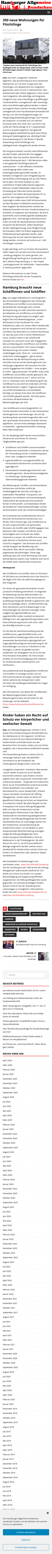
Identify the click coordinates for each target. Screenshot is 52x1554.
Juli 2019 (6, 1431)
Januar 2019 (8, 1459)
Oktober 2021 (9, 1307)
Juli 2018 (6, 1486)
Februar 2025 (9, 1124)
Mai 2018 (7, 1495)
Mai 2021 (7, 1330)
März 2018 (7, 1505)
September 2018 (10, 1477)
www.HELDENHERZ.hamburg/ (35, 864)
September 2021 (10, 1312)
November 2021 (10, 1303)
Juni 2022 (7, 1271)
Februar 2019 (9, 1454)
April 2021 (7, 1335)
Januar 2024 (8, 1184)
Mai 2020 (7, 1385)
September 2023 (10, 1202)
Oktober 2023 (9, 1198)
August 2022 (8, 1262)
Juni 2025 (7, 1106)
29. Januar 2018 (11, 30)
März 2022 (7, 1285)
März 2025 (7, 1120)
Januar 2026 (8, 1074)
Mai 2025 (7, 1111)
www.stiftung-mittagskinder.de (32, 892)
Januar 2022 (8, 1294)
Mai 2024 (7, 1165)
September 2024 (10, 1147)
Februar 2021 (9, 1344)
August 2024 (8, 1152)
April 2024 (7, 1170)
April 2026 (7, 1060)
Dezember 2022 (10, 1243)
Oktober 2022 (9, 1253)
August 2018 (8, 1482)
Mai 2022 (7, 1276)
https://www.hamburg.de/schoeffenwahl (22, 704)
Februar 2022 (9, 1289)
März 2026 (7, 1065)
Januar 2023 (8, 1239)
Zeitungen (9, 935)
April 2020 (7, 1390)
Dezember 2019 (10, 1408)
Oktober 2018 (9, 1472)
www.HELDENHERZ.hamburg (20, 895)
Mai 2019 (7, 1440)
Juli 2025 (6, 1101)
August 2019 (8, 1427)
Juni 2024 (7, 1161)
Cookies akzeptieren (26, 1532)
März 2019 (7, 1450)
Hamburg (9, 919)
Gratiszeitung (39, 914)
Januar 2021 (8, 1349)
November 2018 (10, 1468)
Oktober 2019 (9, 1418)
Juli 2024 (6, 1156)
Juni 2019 (7, 1436)
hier (22, 279)
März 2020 (7, 1395)
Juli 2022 (6, 1266)
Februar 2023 (9, 1234)
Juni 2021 (7, 1326)
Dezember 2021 (10, 1298)
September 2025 (10, 1092)
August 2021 (8, 1317)
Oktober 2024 (9, 1143)
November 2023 (10, 1193)
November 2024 (10, 1138)
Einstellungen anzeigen (26, 1547)
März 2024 (7, 1175)
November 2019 (10, 1413)
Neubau (24, 929)
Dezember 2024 (10, 1134)
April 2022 (7, 1280)
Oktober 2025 (9, 1088)
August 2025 (8, 1097)
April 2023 (7, 1225)
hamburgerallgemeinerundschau (16, 33)
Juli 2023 (6, 1211)
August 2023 (8, 1207)
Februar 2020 (9, 1399)
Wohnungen (38, 929)
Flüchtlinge (15, 908)
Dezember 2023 (10, 1188)
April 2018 (7, 1500)
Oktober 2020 (9, 1362)
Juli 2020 (6, 1376)
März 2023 (7, 1230)
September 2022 (10, 1257)
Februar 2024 (9, 1179)
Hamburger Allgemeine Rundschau (21, 924)
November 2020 (10, 1358)
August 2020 (8, 1372)
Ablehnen (26, 1540)
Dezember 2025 (10, 1078)
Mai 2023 (7, 1220)
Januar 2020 (8, 1404)
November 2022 (10, 1248)
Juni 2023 (7, 1216)
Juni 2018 (7, 1491)
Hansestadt (10, 929)
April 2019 (7, 1445)
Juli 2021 (6, 1321)
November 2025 (10, 1083)
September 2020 (10, 1367)
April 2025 (7, 1115)
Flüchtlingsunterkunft (16, 914)
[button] (47, 1513)
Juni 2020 (7, 1381)
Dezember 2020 (10, 1353)
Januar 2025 (8, 1129)
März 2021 (7, 1340)
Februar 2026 (9, 1069)
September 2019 (10, 1422)
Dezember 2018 (10, 1463)
